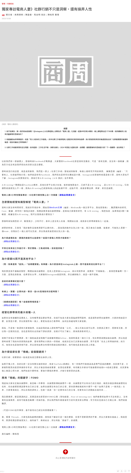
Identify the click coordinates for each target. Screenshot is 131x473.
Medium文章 (55, 207)
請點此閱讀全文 (67, 195)
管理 (3, 4)
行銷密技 (10, 4)
